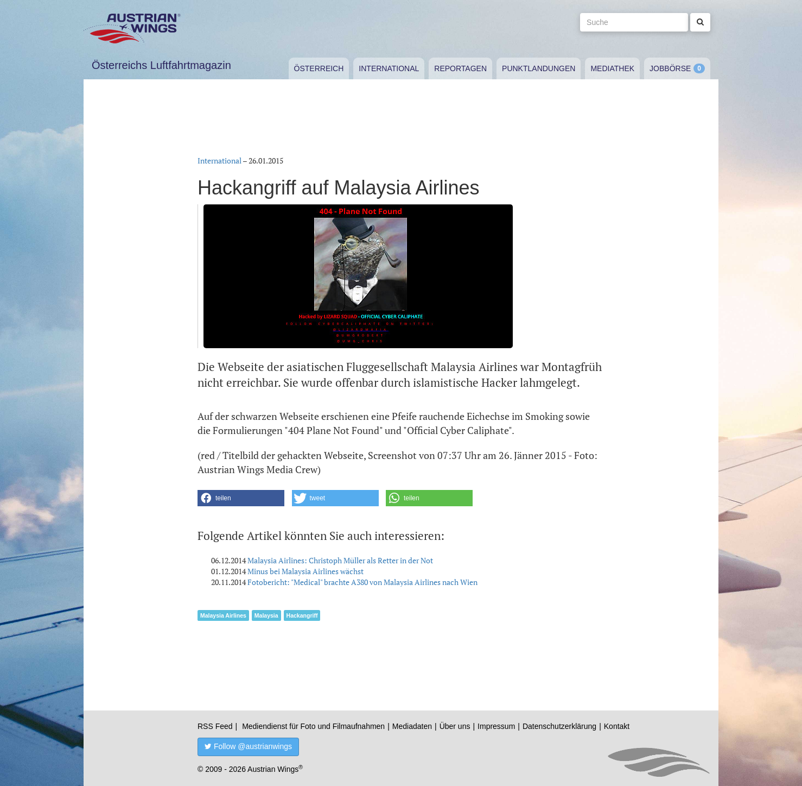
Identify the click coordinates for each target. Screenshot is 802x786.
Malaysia (266, 615)
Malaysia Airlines (223, 615)
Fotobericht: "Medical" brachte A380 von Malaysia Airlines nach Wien (362, 582)
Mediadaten (412, 726)
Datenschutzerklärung (559, 726)
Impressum (496, 726)
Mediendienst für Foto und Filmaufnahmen (313, 726)
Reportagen (460, 68)
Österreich (319, 68)
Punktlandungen (538, 68)
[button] (241, 498)
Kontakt (616, 726)
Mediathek (612, 68)
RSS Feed (215, 726)
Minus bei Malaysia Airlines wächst (305, 571)
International (389, 68)
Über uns (455, 726)
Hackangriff (302, 615)
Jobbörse (670, 68)
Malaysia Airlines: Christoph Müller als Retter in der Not (340, 560)
